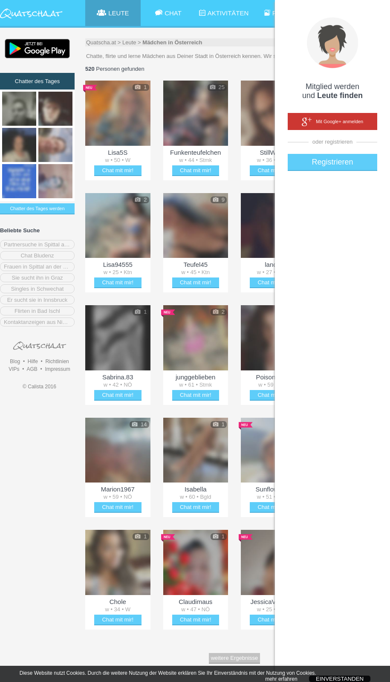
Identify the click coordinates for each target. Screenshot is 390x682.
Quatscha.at (101, 42)
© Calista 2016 (39, 387)
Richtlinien (57, 361)
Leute (129, 42)
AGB (31, 369)
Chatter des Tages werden (37, 208)
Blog (15, 361)
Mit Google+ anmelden (332, 122)
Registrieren (332, 162)
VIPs (14, 369)
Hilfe (33, 361)
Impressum (57, 369)
